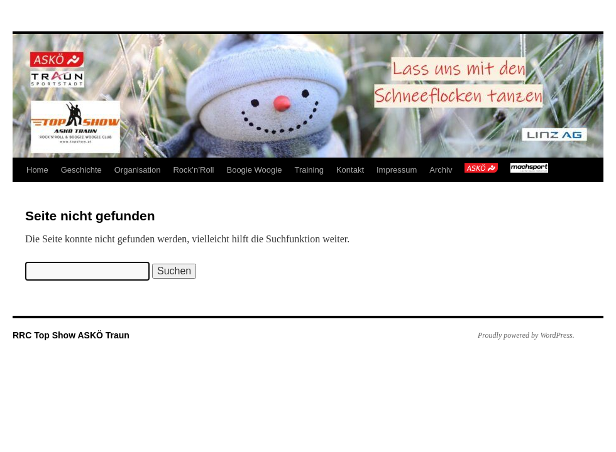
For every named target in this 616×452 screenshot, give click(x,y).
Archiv (440, 170)
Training (308, 170)
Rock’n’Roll (193, 170)
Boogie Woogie (254, 170)
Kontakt (350, 170)
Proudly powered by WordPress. (526, 335)
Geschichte (81, 170)
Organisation (137, 170)
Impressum (397, 170)
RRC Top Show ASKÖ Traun (71, 335)
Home (37, 170)
